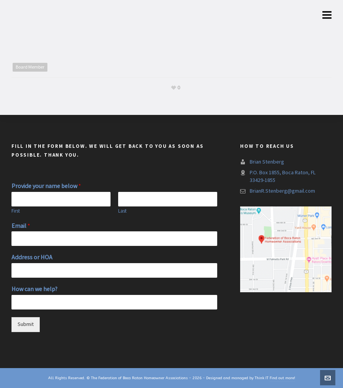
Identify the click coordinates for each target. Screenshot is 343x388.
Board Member (30, 67)
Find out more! (282, 378)
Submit (26, 324)
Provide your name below (46, 186)
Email (20, 226)
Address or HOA (31, 257)
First (15, 211)
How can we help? (34, 289)
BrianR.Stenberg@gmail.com (282, 191)
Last (122, 211)
